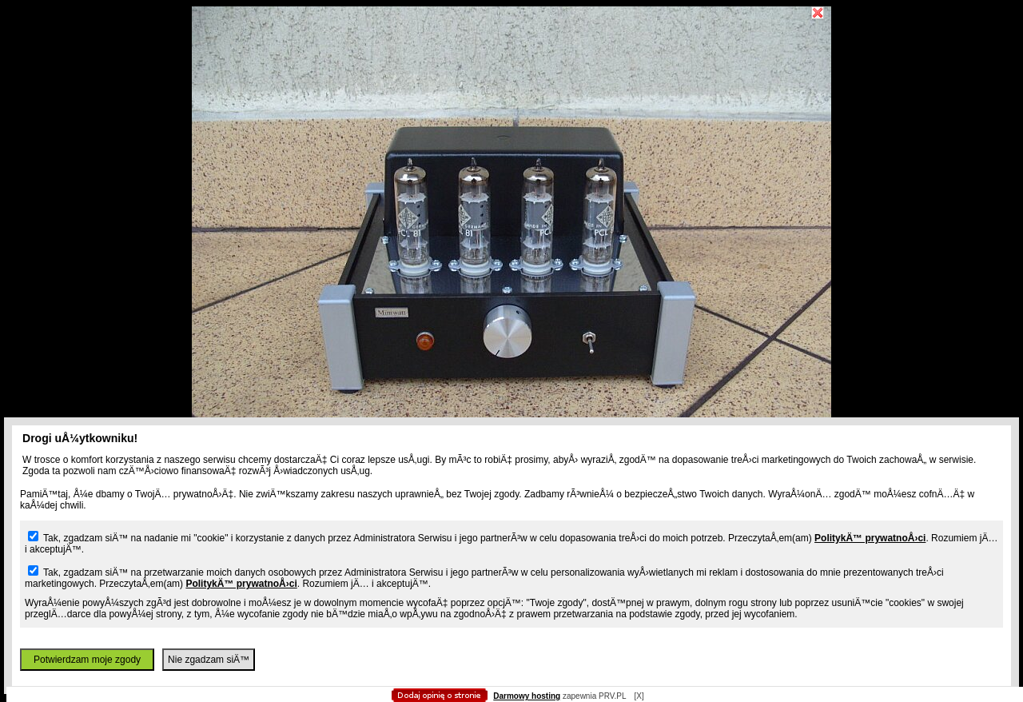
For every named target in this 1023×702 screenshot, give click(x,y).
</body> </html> (511, 80)
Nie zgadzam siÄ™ (208, 659)
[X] (638, 696)
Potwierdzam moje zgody (87, 659)
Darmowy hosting (526, 696)
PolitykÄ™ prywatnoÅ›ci (869, 538)
